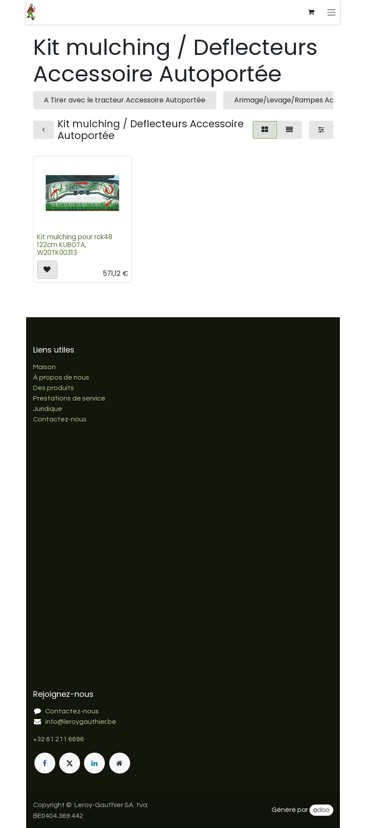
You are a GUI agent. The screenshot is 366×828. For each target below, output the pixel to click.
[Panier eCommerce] (311, 12)
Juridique (47, 408)
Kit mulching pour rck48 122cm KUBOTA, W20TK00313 (74, 244)
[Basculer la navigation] (331, 11)
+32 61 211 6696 (58, 739)
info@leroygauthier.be (80, 721)
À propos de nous (61, 377)
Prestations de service (69, 398)
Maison (44, 366)
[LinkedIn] (94, 763)
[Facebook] (44, 763)
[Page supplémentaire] (119, 763)
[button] (47, 270)
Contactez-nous (60, 419)
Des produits (53, 387)
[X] (69, 763)
